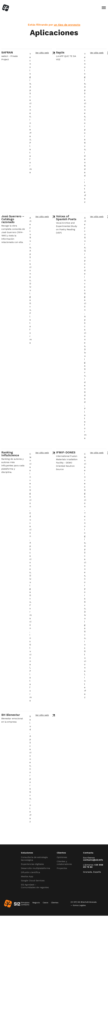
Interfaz (30, 129)
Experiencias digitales (32, 864)
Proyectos (62, 868)
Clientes (54, 903)
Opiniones (62, 857)
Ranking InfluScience (10, 455)
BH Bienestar (10, 716)
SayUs (60, 52)
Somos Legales (79, 905)
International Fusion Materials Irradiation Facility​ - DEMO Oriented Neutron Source (66, 464)
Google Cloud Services (33, 880)
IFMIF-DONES (65, 453)
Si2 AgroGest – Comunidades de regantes (35, 886)
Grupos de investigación (85, 281)
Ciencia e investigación (30, 481)
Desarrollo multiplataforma (35, 868)
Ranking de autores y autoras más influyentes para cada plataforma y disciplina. (12, 467)
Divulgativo (30, 297)
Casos (45, 903)
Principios (25, 903)
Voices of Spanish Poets (66, 219)
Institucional (30, 652)
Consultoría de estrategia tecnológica (34, 858)
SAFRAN (7, 52)
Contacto (25, 905)
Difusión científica (30, 872)
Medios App (27, 876)
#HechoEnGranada (88, 902)
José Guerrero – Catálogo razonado (12, 220)
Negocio (36, 903)
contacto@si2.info (93, 860)
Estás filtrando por (54, 24)
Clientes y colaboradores (64, 862)
